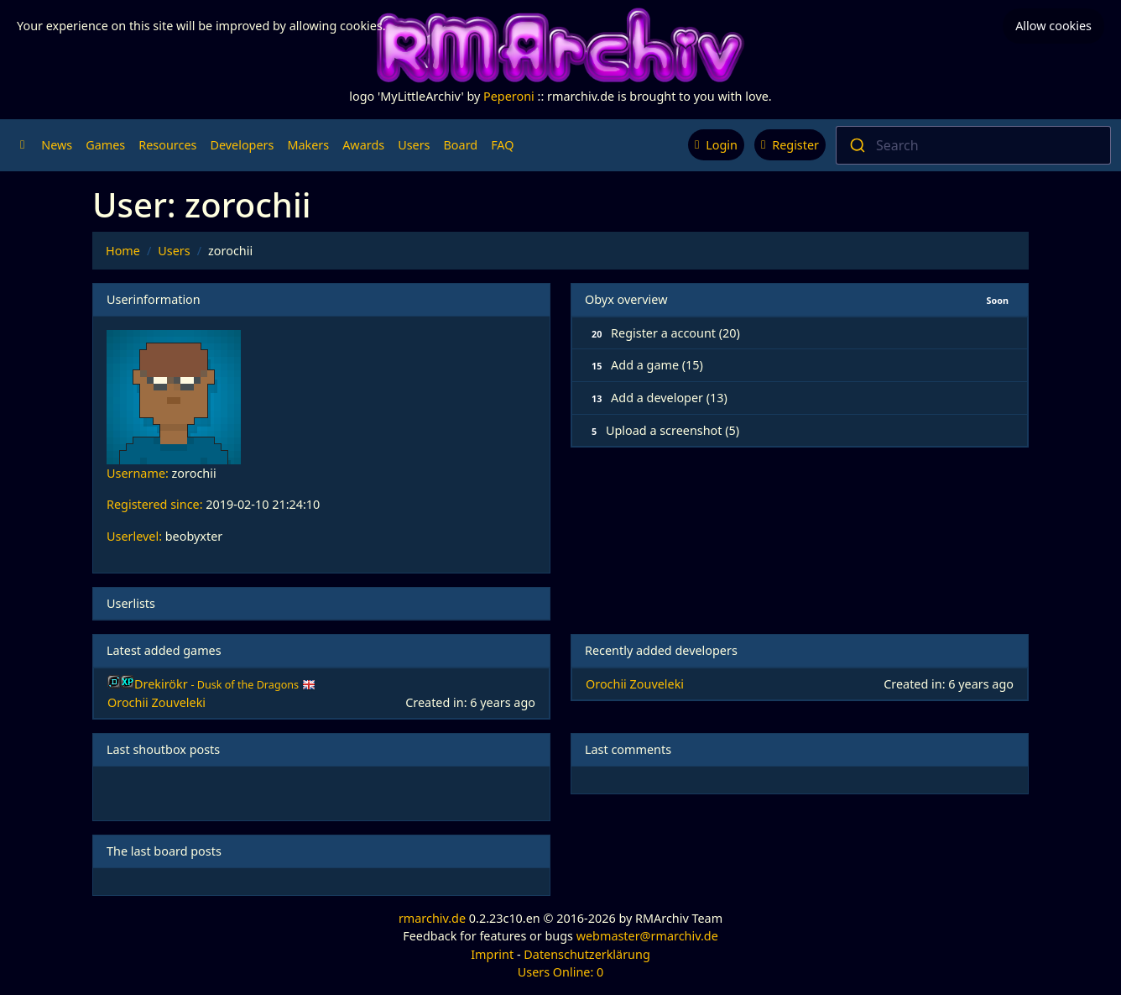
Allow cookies (1053, 26)
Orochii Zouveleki (156, 702)
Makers (308, 145)
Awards (363, 145)
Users (414, 145)
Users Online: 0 (561, 972)
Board (461, 145)
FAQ (502, 145)
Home (123, 251)
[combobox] (973, 145)
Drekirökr (218, 684)
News (56, 145)
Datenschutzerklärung (586, 954)
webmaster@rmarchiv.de (647, 936)
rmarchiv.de (432, 918)
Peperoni (508, 96)
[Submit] (856, 145)
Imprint (492, 954)
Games (105, 145)
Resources (167, 145)
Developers (242, 145)
